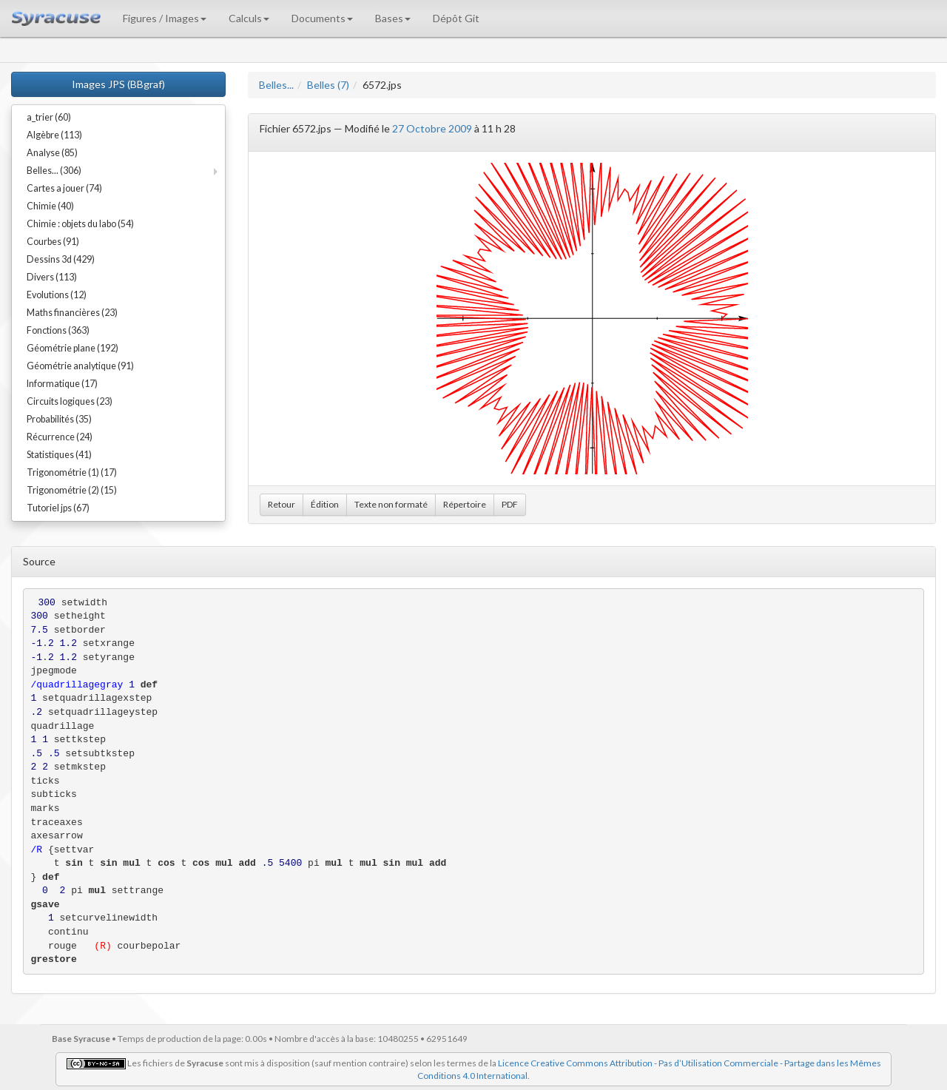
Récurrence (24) (59, 437)
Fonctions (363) (58, 330)
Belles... (276, 84)
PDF (510, 504)
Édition (325, 504)
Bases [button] (393, 18)
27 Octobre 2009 (432, 128)
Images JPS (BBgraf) (118, 84)
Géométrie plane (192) (72, 348)
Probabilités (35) (59, 419)
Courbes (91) (53, 241)
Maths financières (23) (72, 312)
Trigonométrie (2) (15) (72, 490)
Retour (281, 504)
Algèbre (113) (54, 135)
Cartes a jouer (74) (64, 188)
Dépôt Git (456, 18)
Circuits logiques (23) (69, 401)
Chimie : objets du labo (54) (80, 223)
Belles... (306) (54, 170)
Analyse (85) (52, 152)
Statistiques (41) (59, 454)
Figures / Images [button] (164, 18)
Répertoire (464, 504)
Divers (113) (52, 277)
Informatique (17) (62, 383)
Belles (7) (328, 84)
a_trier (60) (49, 117)
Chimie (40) (50, 206)
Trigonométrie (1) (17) (72, 472)
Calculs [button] (249, 18)
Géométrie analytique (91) (80, 365)
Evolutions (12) (57, 294)
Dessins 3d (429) (61, 259)
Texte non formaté (391, 504)
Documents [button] (322, 18)
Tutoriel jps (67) (58, 508)
